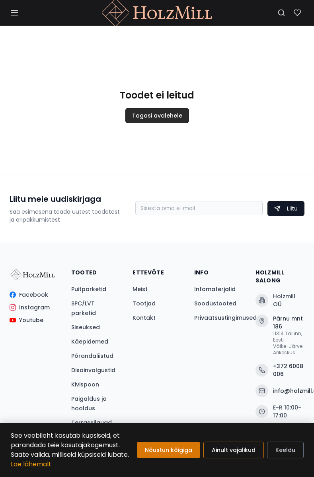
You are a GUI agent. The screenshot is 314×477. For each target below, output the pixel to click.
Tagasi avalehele (157, 116)
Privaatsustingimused (225, 318)
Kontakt (144, 318)
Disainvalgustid (93, 370)
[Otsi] (281, 13)
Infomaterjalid (215, 289)
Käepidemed (89, 342)
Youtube (26, 320)
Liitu (286, 208)
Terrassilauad (91, 423)
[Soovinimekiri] (297, 13)
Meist (140, 289)
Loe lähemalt (31, 464)
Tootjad (144, 303)
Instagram (30, 307)
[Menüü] (14, 13)
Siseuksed (85, 327)
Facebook (29, 295)
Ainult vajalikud (233, 450)
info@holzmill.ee (279, 390)
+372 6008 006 (279, 370)
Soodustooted (215, 303)
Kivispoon (85, 384)
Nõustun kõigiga (168, 450)
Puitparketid (88, 289)
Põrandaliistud (92, 356)
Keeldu (285, 450)
